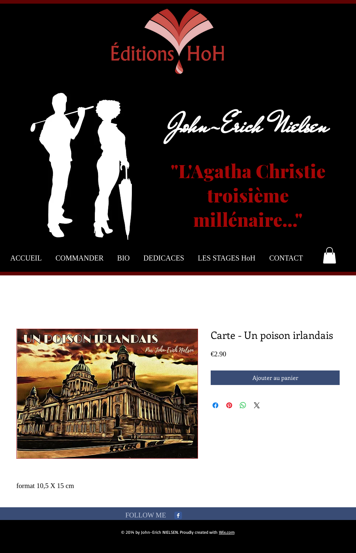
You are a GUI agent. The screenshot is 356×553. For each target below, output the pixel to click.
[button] (329, 255)
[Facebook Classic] (178, 515)
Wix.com (227, 532)
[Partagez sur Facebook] (215, 405)
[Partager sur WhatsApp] (243, 405)
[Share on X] (256, 405)
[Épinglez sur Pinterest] (229, 405)
